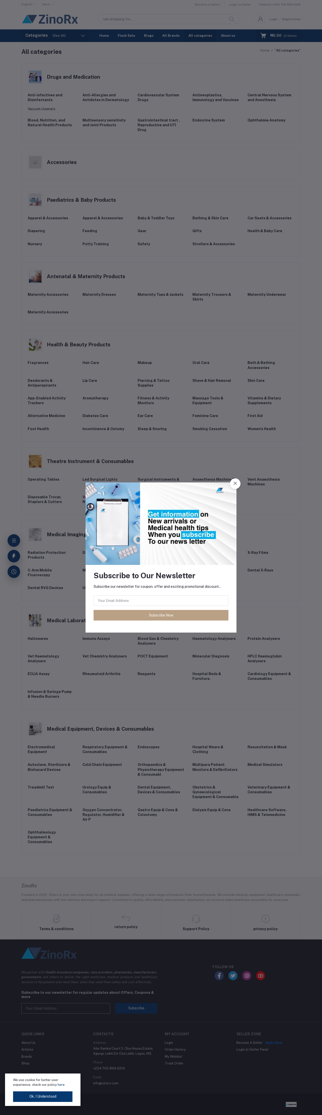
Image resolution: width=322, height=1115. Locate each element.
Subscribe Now (161, 615)
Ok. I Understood (42, 1096)
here (61, 1085)
